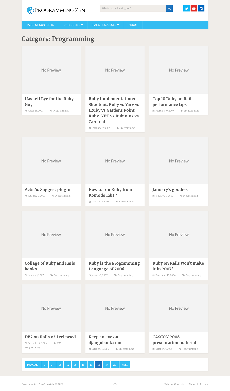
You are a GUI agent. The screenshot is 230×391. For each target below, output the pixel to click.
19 (106, 364)
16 (83, 364)
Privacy (204, 384)
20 (114, 364)
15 (75, 364)
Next (125, 364)
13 (60, 364)
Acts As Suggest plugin (47, 189)
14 (67, 364)
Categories (72, 24)
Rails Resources (104, 24)
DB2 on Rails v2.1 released (50, 337)
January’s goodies (170, 189)
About (133, 24)
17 (91, 364)
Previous (32, 364)
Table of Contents (40, 24)
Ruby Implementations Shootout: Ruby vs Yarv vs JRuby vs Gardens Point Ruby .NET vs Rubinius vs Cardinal (114, 110)
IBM (59, 343)
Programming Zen (32, 384)
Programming (61, 110)
